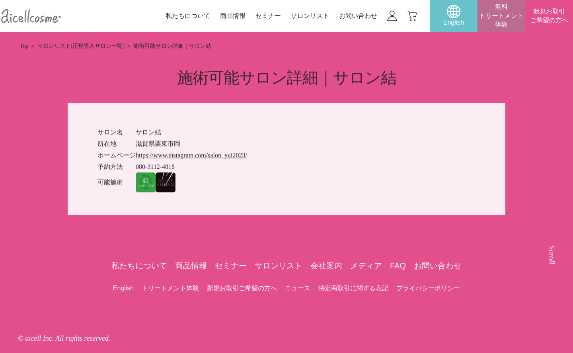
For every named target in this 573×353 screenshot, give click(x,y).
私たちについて (188, 15)
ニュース (297, 288)
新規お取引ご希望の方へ (549, 15)
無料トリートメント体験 (501, 15)
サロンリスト (310, 15)
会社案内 (326, 265)
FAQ (398, 265)
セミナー (268, 15)
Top (24, 46)
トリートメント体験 (170, 288)
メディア (366, 265)
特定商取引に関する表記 (353, 288)
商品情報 (233, 15)
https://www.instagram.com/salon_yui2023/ (191, 155)
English (123, 288)
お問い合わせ (358, 15)
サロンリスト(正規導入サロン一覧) (81, 46)
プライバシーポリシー (428, 288)
